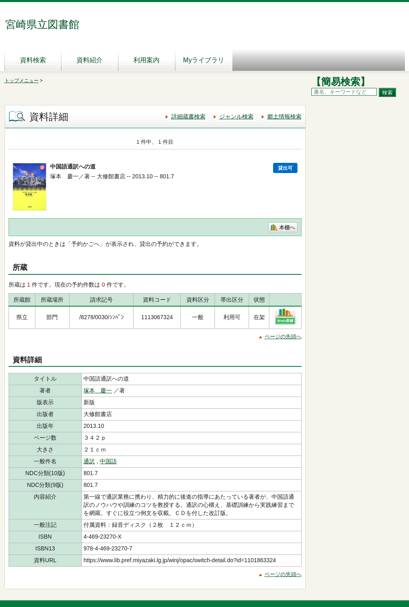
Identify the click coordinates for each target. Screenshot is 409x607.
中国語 (108, 461)
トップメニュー (21, 80)
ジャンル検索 (236, 116)
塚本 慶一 (97, 390)
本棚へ (287, 227)
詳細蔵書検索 (188, 116)
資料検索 (33, 60)
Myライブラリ (203, 60)
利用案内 (146, 60)
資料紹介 (90, 60)
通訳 (89, 461)
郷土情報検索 (284, 116)
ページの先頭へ (283, 336)
